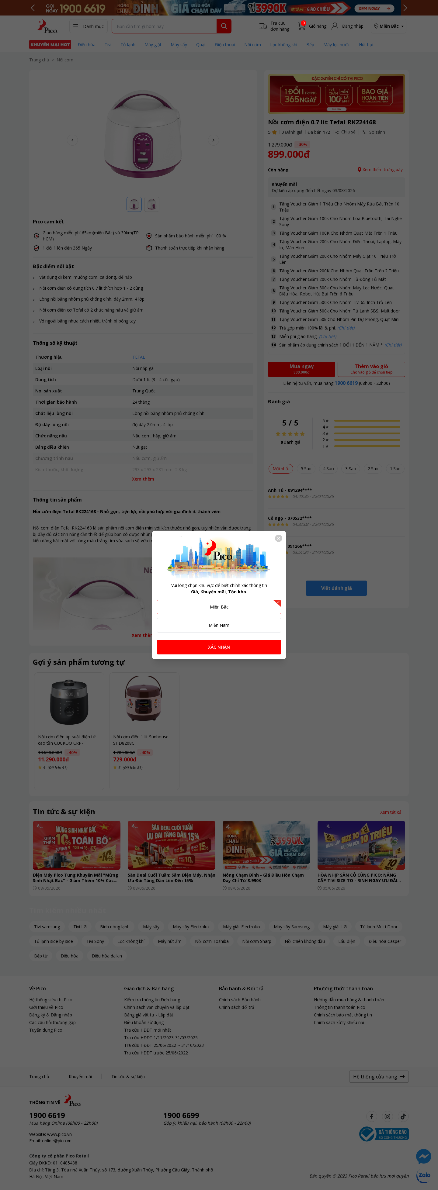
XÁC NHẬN (219, 647)
